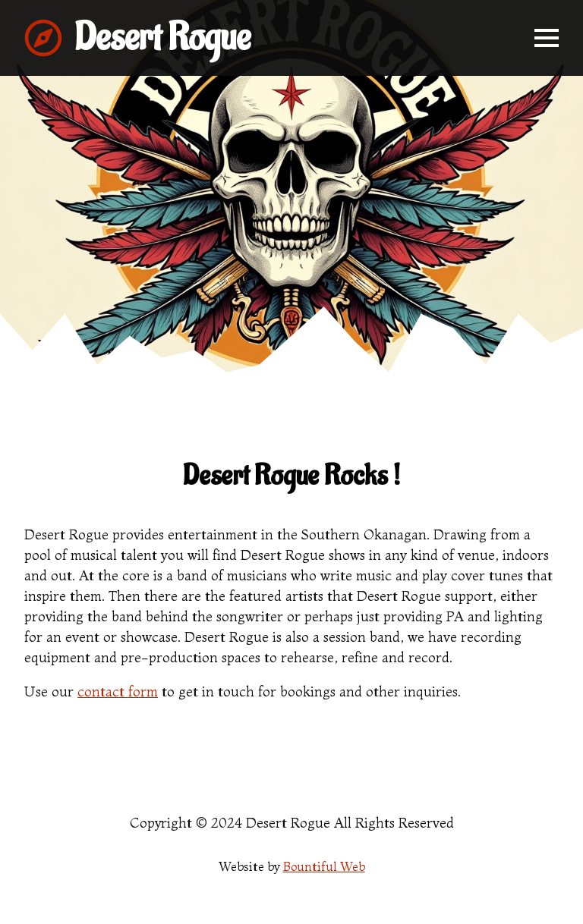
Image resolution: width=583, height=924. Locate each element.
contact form (117, 691)
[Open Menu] (546, 38)
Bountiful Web (324, 866)
